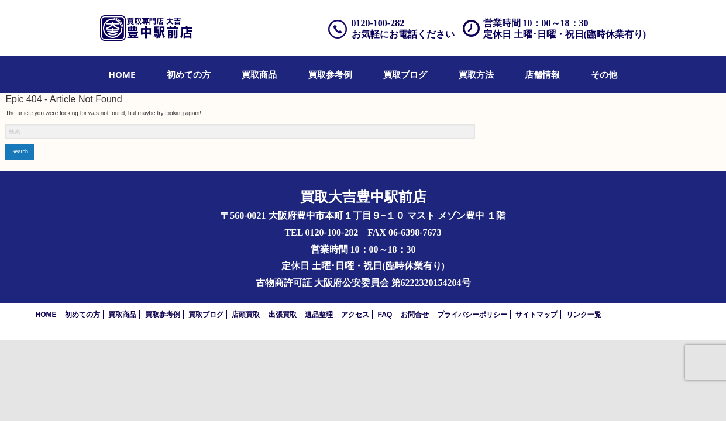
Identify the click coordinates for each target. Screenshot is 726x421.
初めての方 (189, 74)
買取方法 (476, 74)
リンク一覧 (583, 314)
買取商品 (259, 74)
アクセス (355, 314)
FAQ (385, 314)
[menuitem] (122, 74)
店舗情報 (542, 74)
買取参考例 (330, 74)
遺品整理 (319, 314)
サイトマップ (536, 314)
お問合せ (415, 314)
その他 (604, 74)
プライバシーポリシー (472, 314)
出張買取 (283, 314)
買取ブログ (405, 74)
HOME (122, 74)
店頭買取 (246, 314)
